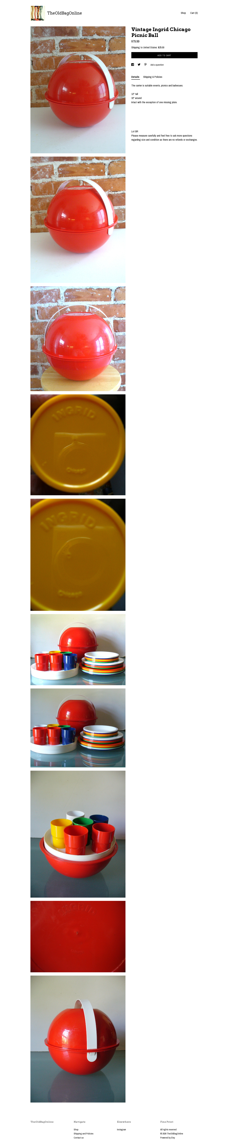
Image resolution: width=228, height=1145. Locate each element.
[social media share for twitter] (139, 64)
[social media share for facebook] (132, 64)
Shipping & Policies (152, 77)
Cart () (194, 13)
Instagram (121, 1129)
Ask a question (157, 64)
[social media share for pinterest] (145, 64)
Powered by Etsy (167, 1137)
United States (150, 47)
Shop (183, 13)
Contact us (79, 1137)
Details (135, 77)
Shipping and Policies (83, 1133)
